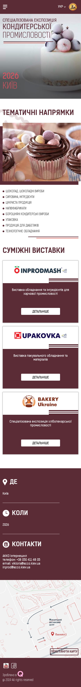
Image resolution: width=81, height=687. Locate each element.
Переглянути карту (64, 651)
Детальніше (40, 311)
